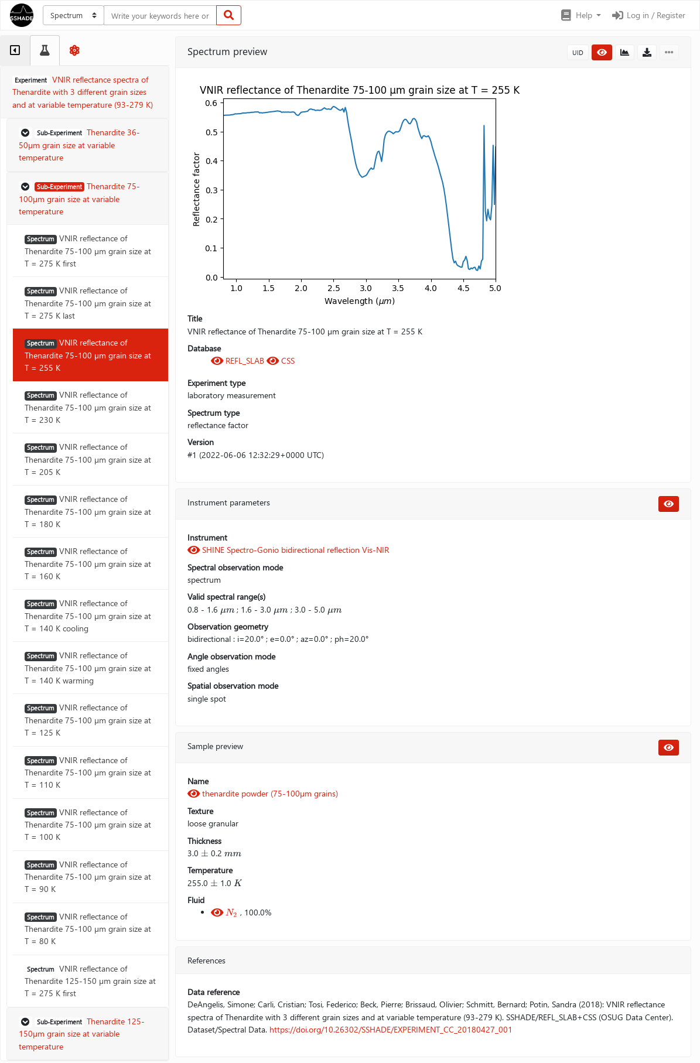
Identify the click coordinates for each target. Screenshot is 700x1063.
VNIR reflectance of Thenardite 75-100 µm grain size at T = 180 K (88, 511)
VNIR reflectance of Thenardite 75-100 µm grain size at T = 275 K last (88, 303)
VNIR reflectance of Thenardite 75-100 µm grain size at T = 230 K (88, 407)
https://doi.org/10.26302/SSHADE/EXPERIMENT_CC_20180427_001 (391, 1029)
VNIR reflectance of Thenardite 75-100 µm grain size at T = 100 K (88, 824)
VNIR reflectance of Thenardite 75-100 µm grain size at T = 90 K (88, 877)
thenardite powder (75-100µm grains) (262, 793)
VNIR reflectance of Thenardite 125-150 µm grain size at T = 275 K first (90, 981)
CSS (281, 360)
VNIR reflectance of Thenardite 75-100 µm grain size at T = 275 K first (88, 251)
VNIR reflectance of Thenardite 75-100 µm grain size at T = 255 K (88, 355)
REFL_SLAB (239, 360)
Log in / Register (647, 14)
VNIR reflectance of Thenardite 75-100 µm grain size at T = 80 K (88, 929)
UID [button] (577, 52)
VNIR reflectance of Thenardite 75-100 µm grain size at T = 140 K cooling (88, 615)
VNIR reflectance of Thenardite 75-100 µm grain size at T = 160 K (88, 563)
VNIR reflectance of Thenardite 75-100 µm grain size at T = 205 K (88, 459)
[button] (580, 15)
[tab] (15, 50)
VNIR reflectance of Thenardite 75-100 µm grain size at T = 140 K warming (88, 668)
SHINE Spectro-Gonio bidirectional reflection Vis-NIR (288, 549)
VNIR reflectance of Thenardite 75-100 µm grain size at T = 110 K (88, 772)
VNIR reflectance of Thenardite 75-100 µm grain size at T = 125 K (88, 720)
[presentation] (227, 610)
